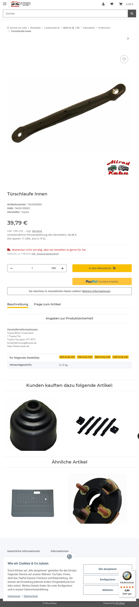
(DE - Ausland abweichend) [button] (45, 253)
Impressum (15, 596)
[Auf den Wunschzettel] (124, 59)
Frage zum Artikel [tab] (47, 304)
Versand (37, 231)
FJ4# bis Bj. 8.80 (120, 357)
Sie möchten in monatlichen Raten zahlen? (69, 291)
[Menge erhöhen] (62, 268)
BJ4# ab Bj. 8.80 (67, 357)
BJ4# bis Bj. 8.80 (102, 357)
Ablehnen (106, 590)
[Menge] (32, 268)
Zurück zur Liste (18, 27)
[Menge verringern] (11, 268)
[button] (103, 4)
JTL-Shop (120, 603)
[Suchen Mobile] (65, 13)
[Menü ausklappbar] (5, 2)
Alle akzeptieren (106, 569)
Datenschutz (32, 596)
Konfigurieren (106, 579)
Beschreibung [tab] (17, 304)
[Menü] (133, 571)
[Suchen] (132, 13)
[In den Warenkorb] (10, 50)
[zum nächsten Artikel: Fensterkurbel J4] (128, 38)
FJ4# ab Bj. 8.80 (85, 357)
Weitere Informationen (96, 291)
